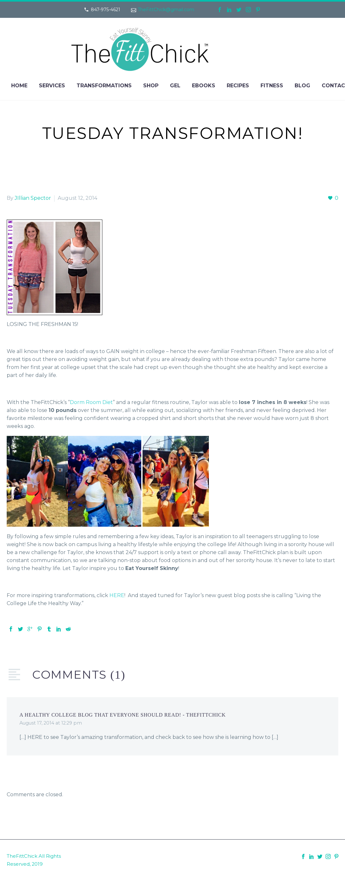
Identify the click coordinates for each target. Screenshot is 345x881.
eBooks (203, 86)
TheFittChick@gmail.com (166, 9)
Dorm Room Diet (91, 402)
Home (19, 86)
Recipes (238, 86)
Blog (302, 86)
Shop (150, 86)
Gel (175, 86)
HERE (116, 595)
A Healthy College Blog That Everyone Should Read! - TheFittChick (122, 715)
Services (52, 86)
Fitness (272, 86)
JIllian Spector (33, 198)
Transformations (104, 86)
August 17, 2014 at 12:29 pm (50, 723)
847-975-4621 (105, 9)
